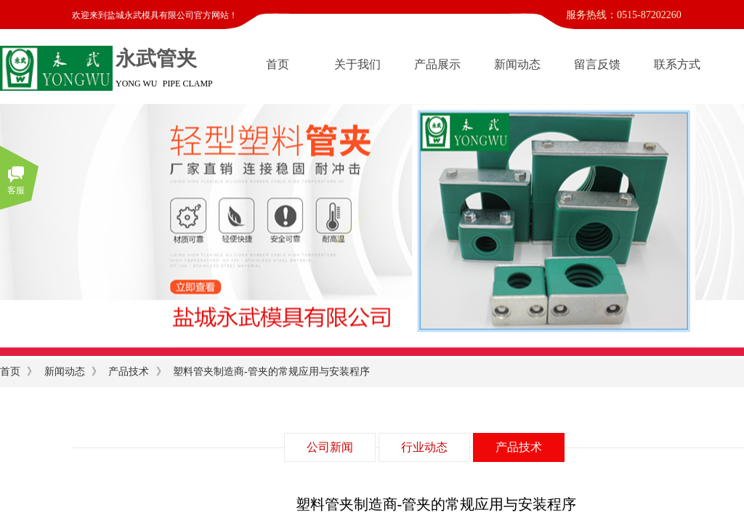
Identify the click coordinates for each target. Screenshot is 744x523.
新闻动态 (517, 64)
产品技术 (128, 371)
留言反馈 (597, 64)
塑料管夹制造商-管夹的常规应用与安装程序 (271, 371)
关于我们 (357, 64)
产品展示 (437, 64)
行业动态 (424, 447)
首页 (277, 64)
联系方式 (677, 64)
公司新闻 (330, 447)
